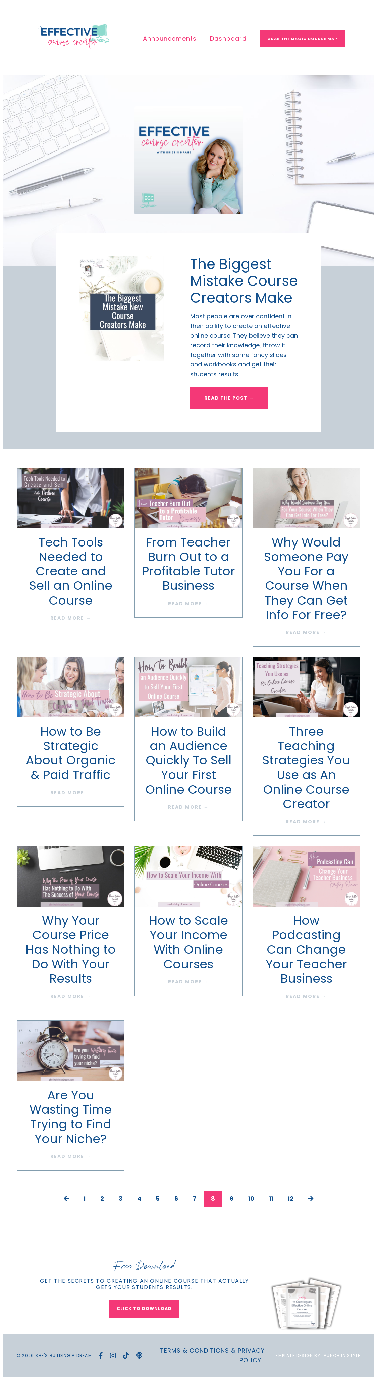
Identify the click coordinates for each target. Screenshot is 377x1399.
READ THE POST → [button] (229, 415)
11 (271, 1217)
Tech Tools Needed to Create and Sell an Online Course (70, 589)
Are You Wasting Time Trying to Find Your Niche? (71, 1135)
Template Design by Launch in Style (316, 1374)
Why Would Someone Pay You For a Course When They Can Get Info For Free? (306, 596)
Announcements (170, 38)
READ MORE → (70, 635)
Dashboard (228, 38)
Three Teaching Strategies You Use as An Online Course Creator (306, 785)
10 (251, 1217)
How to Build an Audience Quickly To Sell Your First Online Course (188, 778)
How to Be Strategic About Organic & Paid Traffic (70, 771)
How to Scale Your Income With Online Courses (188, 960)
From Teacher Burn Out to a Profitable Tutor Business (188, 582)
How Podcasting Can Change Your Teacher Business (306, 967)
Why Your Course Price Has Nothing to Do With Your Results (70, 967)
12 (292, 1217)
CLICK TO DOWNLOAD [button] (144, 1326)
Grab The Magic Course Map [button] (302, 38)
